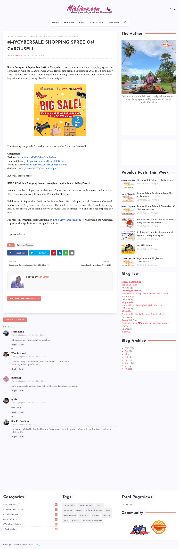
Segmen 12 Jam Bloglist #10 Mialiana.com (150, 260)
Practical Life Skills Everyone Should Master (144, 314)
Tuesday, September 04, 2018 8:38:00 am (28, 335)
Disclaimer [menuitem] (113, 22)
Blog (38, 544)
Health (79, 510)
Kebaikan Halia (129, 284)
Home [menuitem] (55, 22)
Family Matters (30, 514)
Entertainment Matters (30, 509)
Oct (127, 365)
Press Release (70, 515)
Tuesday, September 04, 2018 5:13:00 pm (28, 424)
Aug (127, 368)
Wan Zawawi (18, 353)
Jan (127, 360)
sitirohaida (17, 331)
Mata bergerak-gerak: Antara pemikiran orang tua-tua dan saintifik (156, 221)
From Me (68, 510)
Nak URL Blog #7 (145, 245)
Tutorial (75, 520)
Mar (127, 354)
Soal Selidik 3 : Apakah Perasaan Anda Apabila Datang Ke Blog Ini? (155, 234)
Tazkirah (106, 515)
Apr (127, 351)
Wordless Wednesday (92, 520)
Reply (14, 345)
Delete (21, 345)
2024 (127, 363)
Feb (127, 357)
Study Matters (30, 519)
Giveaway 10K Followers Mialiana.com (155, 180)
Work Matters (30, 529)
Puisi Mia (84, 515)
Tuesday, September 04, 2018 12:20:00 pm (29, 381)
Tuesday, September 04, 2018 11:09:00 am (29, 357)
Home (10, 36)
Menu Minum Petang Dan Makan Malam (142, 305)
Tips (66, 520)
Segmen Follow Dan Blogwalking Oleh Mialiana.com (155, 195)
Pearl (108, 510)
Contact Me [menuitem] (96, 22)
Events (99, 505)
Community (69, 505)
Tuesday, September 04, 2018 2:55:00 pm (28, 403)
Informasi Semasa (22, 36)
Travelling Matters (30, 524)
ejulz (14, 399)
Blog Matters (30, 504)
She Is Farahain (20, 421)
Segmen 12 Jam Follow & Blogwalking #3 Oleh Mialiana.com (156, 208)
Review (95, 515)
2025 (127, 348)
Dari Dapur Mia (86, 505)
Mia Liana (15, 55)
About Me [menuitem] (68, 22)
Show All (126, 331)
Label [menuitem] (82, 22)
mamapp (16, 377)
